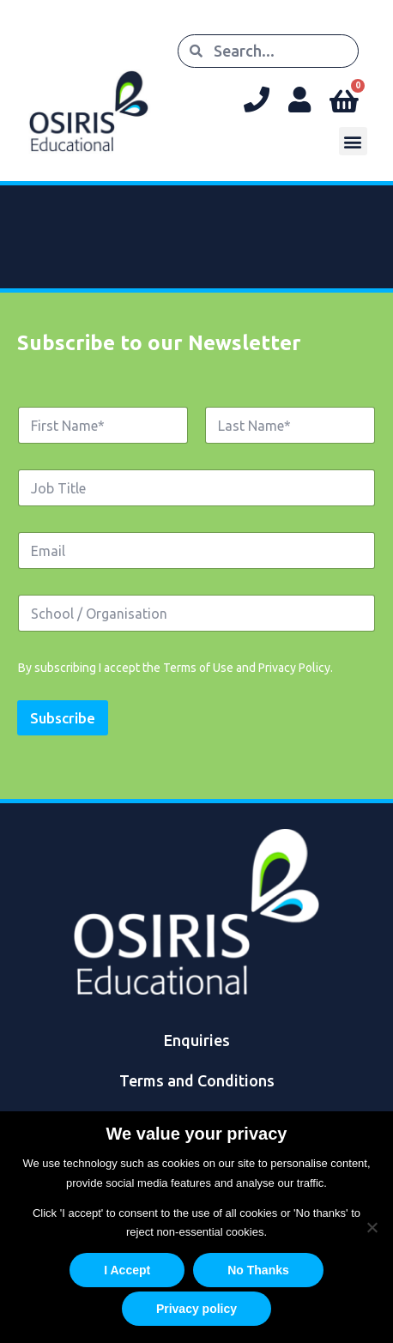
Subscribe (62, 718)
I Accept (127, 1270)
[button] (353, 141)
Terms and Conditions (197, 1080)
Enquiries (197, 1040)
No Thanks (258, 1270)
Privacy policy (196, 1309)
